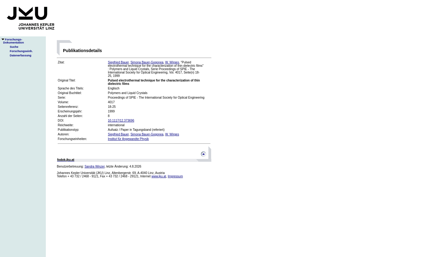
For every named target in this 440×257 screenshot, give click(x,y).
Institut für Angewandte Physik (128, 139)
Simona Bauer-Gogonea (146, 62)
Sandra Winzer (95, 166)
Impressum (175, 176)
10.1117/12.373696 (121, 120)
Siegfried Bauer (118, 62)
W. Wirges (172, 62)
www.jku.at (159, 176)
